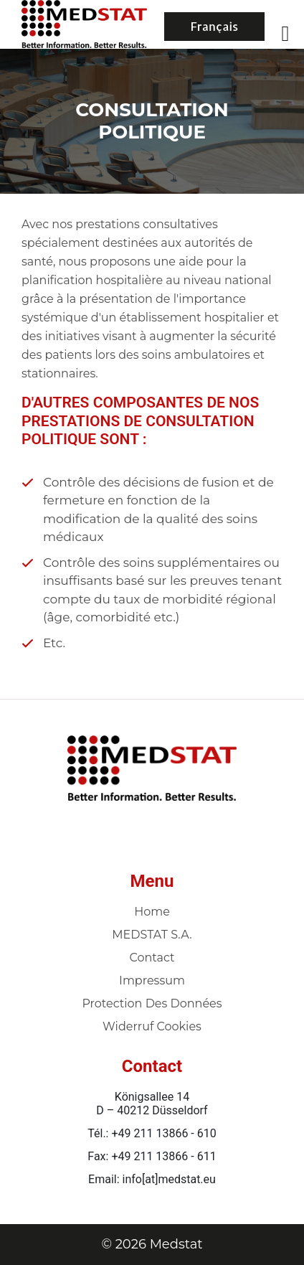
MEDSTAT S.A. (151, 934)
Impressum (152, 980)
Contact (151, 957)
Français (215, 26)
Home (152, 911)
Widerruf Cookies (152, 1026)
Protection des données (152, 1003)
